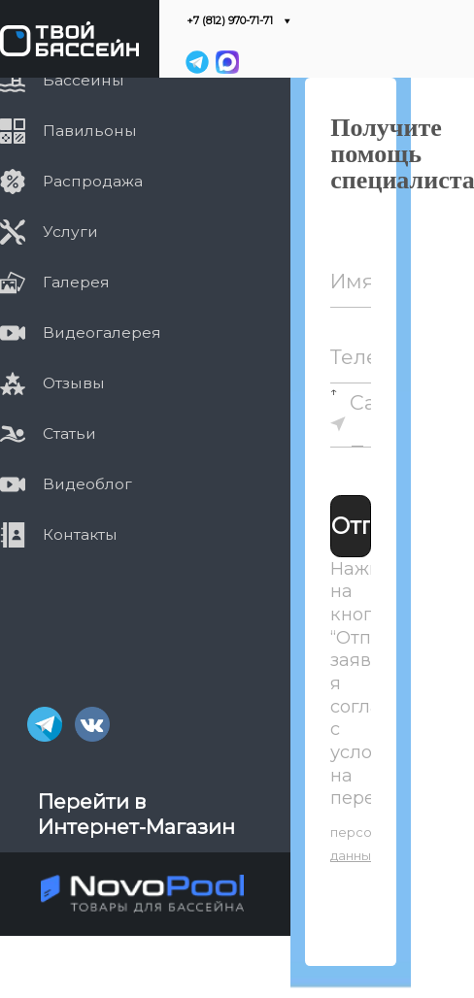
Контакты (59, 534)
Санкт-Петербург (370, 426)
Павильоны (68, 131)
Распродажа (71, 181)
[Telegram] (197, 62)
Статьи (48, 433)
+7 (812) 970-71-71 (229, 21)
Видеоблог (66, 483)
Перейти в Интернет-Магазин (136, 814)
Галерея (55, 282)
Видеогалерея (80, 333)
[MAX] (226, 62)
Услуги (49, 232)
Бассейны (62, 80)
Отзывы (52, 382)
